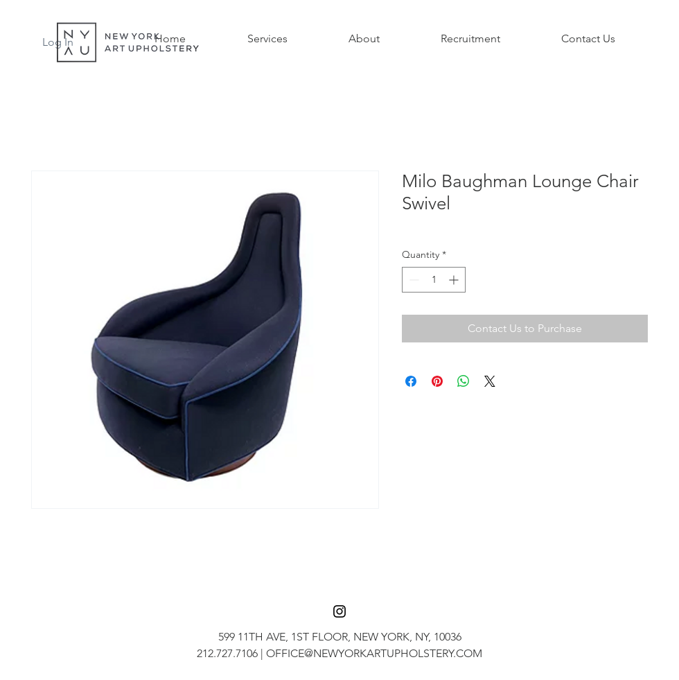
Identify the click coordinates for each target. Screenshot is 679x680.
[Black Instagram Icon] (339, 611)
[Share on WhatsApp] (463, 381)
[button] (267, 38)
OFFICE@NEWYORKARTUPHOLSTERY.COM (374, 653)
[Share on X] (490, 381)
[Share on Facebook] (411, 381)
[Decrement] (412, 280)
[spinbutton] (433, 280)
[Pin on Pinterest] (437, 381)
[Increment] (455, 280)
